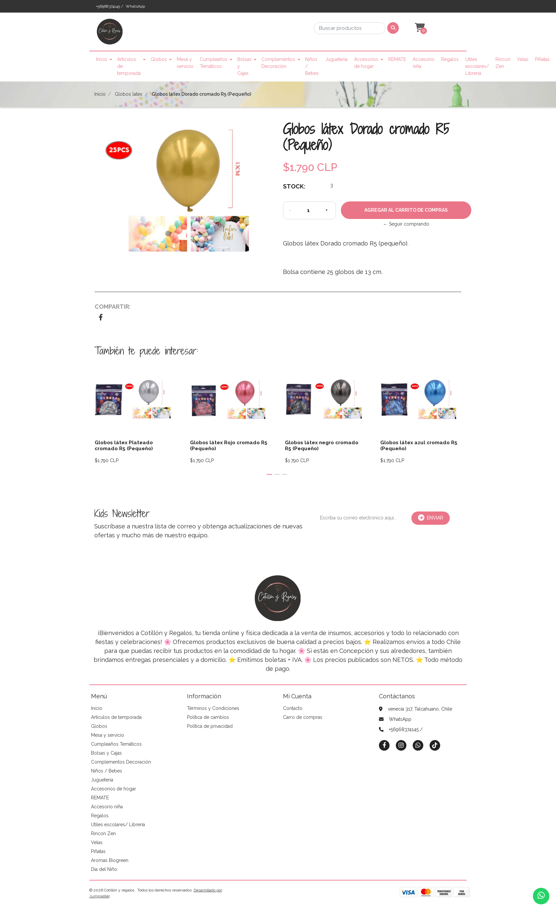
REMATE (397, 59)
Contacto (292, 708)
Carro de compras (302, 717)
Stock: (294, 186)
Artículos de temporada (129, 66)
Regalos (450, 59)
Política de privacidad (210, 726)
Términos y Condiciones (213, 708)
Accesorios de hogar (366, 63)
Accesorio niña (424, 63)
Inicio (101, 59)
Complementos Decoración (278, 63)
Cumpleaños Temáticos (213, 63)
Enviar (430, 517)
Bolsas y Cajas (244, 66)
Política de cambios (208, 717)
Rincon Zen (502, 63)
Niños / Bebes (312, 66)
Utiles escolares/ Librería (477, 66)
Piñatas (542, 59)
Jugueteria (336, 59)
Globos (159, 59)
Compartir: (113, 306)
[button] (419, 27)
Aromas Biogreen (109, 860)
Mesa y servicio (185, 63)
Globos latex (128, 94)
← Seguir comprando (406, 224)
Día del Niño (104, 869)
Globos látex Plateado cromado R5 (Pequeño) (124, 446)
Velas (523, 59)
